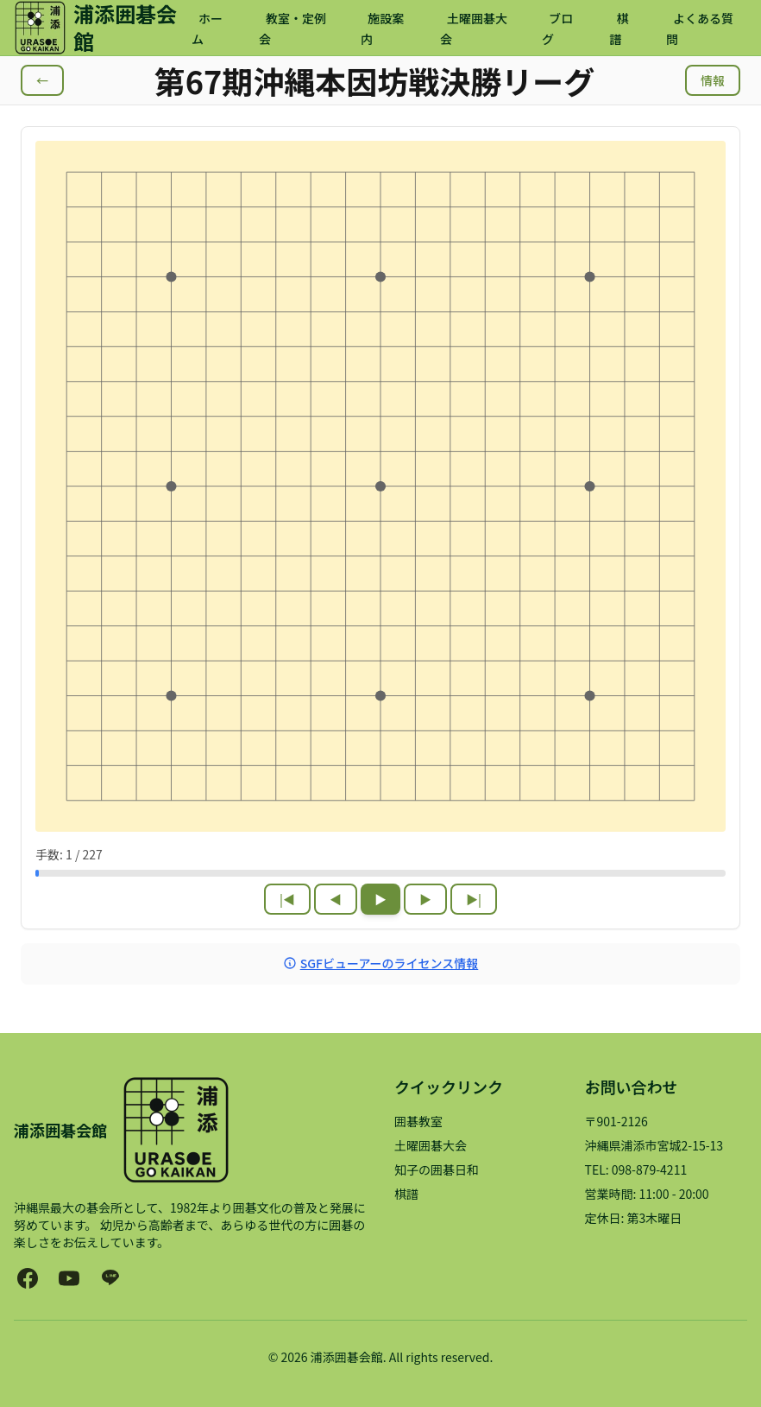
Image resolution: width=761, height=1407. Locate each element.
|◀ (287, 899)
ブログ (557, 29)
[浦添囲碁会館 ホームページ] (103, 27)
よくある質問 (699, 29)
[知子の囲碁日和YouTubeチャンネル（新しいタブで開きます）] (69, 1278)
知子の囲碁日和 (436, 1169)
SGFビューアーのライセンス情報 (381, 963)
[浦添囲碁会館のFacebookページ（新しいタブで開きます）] (27, 1278)
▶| (473, 899)
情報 (713, 80)
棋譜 (619, 29)
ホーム (207, 29)
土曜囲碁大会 (473, 29)
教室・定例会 (292, 29)
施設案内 (382, 29)
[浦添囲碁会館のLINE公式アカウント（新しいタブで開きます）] (110, 1278)
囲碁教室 (418, 1121)
